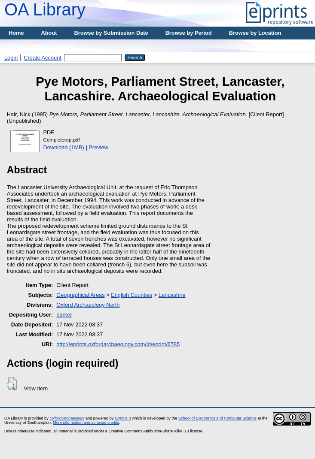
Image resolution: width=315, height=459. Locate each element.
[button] (12, 383)
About (49, 33)
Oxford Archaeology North (87, 305)
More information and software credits (86, 422)
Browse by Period (188, 33)
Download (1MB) (63, 147)
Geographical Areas (80, 295)
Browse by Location (255, 33)
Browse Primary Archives (42, 45)
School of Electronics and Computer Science (217, 418)
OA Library (45, 9)
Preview (98, 147)
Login (11, 57)
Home (16, 33)
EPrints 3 (123, 418)
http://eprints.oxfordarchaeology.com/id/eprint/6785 (118, 344)
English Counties (131, 295)
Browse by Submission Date (111, 33)
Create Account (42, 57)
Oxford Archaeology (66, 418)
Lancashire (172, 295)
